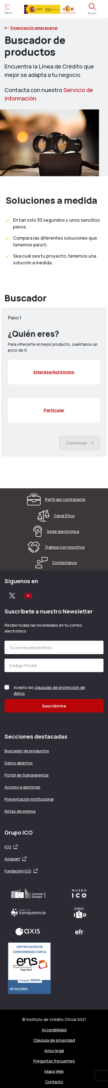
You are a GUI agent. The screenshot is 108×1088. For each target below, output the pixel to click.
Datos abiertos (19, 763)
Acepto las (49, 690)
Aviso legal (54, 1050)
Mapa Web (54, 1071)
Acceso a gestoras (22, 787)
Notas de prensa (20, 811)
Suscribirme (54, 706)
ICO (8, 846)
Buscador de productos (27, 750)
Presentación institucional (29, 799)
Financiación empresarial (31, 27)
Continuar (80, 443)
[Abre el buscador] (92, 9)
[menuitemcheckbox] (54, 372)
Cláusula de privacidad (54, 1040)
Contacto (54, 1081)
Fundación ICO (18, 871)
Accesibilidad (54, 1029)
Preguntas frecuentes (54, 1061)
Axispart (12, 859)
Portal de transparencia (27, 775)
